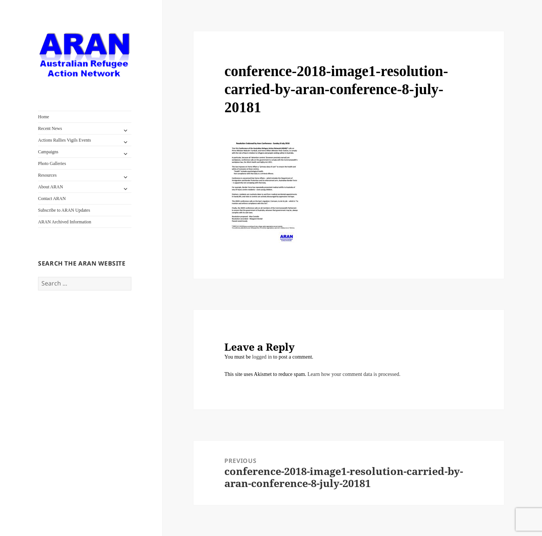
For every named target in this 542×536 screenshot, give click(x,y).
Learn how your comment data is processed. (354, 374)
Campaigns (48, 151)
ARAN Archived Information (64, 221)
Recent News (50, 128)
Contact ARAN (52, 198)
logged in (262, 357)
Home (43, 116)
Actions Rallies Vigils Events (64, 140)
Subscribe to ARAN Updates (64, 210)
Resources (47, 175)
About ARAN (50, 186)
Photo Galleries (52, 163)
